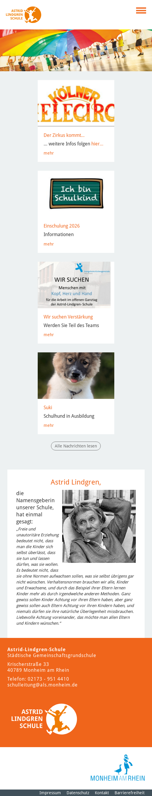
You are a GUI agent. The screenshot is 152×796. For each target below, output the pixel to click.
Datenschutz (78, 792)
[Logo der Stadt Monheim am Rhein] (118, 767)
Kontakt (102, 792)
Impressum (50, 792)
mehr (49, 153)
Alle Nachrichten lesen (76, 446)
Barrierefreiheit (130, 792)
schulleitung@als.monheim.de (42, 685)
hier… (97, 144)
